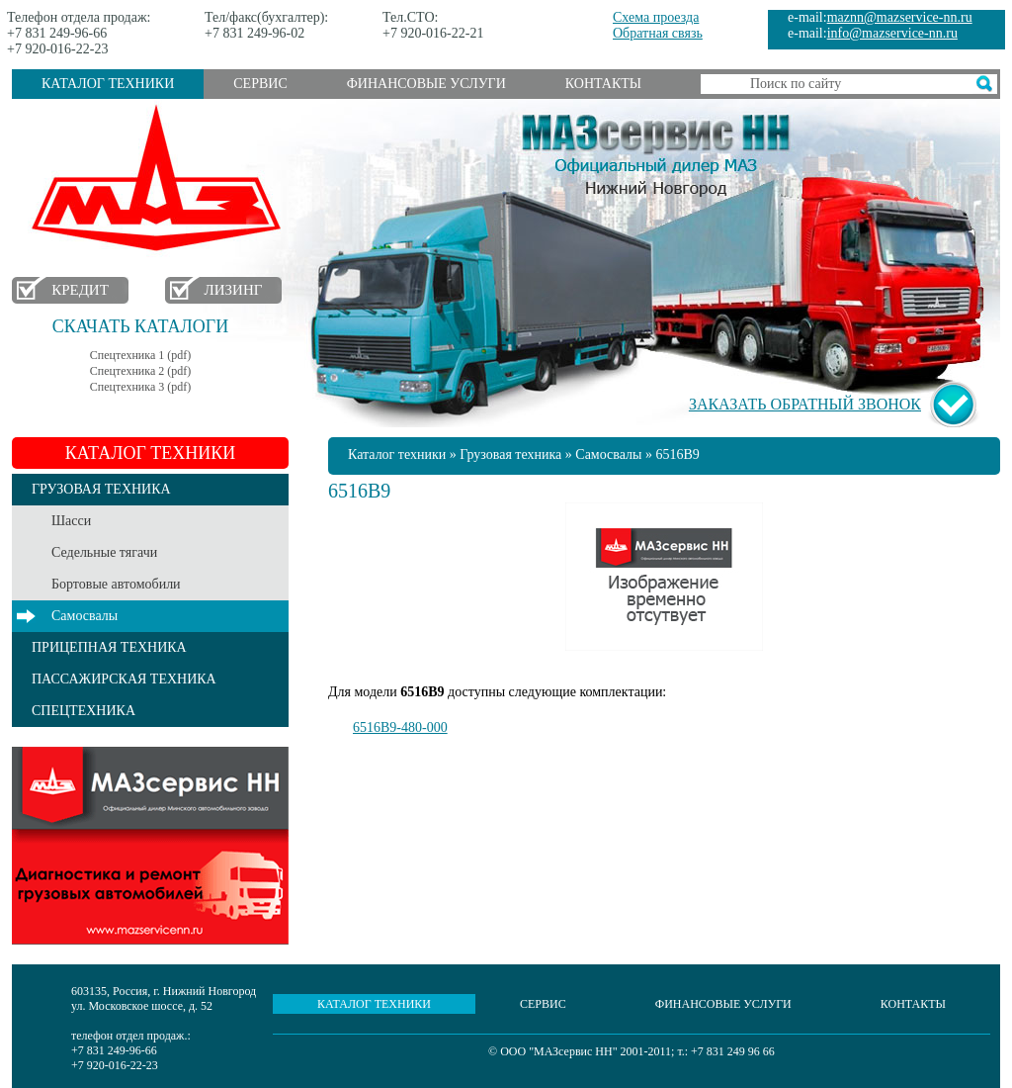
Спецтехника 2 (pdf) (140, 371)
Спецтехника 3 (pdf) (140, 387)
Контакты (603, 83)
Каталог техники (108, 83)
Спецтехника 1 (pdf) (140, 355)
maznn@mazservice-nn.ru (899, 17)
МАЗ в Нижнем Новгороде (160, 178)
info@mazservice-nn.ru (892, 33)
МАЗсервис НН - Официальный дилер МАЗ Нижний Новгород (656, 151)
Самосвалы (84, 615)
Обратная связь (658, 33)
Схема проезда (656, 17)
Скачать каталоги (140, 326)
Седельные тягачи (104, 552)
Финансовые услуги (426, 83)
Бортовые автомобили (116, 584)
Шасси (71, 520)
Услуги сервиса (150, 846)
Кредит (80, 290)
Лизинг (234, 290)
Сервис (260, 83)
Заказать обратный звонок (805, 404)
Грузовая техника (510, 454)
